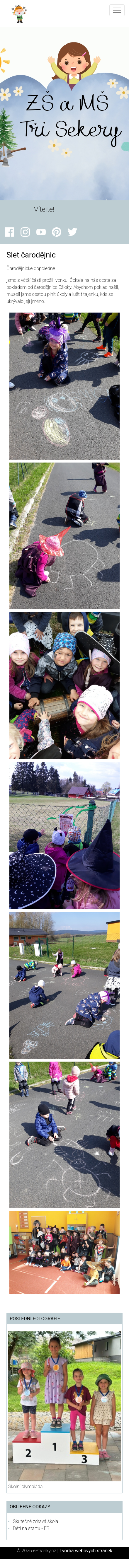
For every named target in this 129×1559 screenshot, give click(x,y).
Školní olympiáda (25, 1486)
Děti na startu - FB (31, 1528)
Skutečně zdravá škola (35, 1521)
